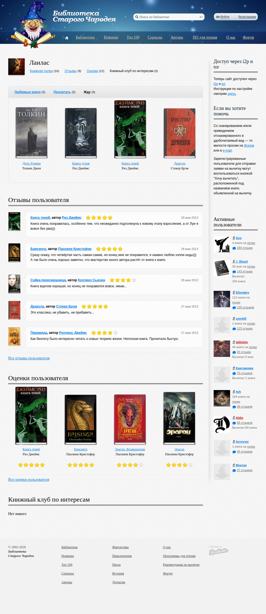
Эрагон (179, 449)
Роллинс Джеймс (73, 333)
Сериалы (155, 37)
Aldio (238, 418)
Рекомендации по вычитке (181, 565)
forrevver (240, 442)
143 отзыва (242, 271)
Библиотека (85, 37)
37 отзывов (242, 470)
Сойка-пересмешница (48, 280)
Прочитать (62, 92)
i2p (216, 84)
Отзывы (70, 71)
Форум (248, 37)
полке (251, 243)
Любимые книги (28, 92)
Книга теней (130, 163)
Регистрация (247, 17)
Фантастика (120, 547)
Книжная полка (41, 71)
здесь (232, 94)
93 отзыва (241, 352)
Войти (224, 17)
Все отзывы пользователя (29, 358)
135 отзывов (243, 307)
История (118, 573)
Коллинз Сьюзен (91, 280)
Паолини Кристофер (74, 249)
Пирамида (38, 333)
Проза (116, 565)
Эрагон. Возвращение (130, 449)
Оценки (92, 71)
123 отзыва (242, 328)
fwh (236, 392)
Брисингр (38, 249)
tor (223, 84)
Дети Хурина (31, 163)
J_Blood (240, 261)
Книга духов (80, 163)
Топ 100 (133, 37)
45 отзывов (242, 451)
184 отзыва (242, 247)
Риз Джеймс (71, 218)
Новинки (111, 37)
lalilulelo (240, 342)
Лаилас (39, 62)
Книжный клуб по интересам (131, 71)
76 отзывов (242, 373)
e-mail (227, 150)
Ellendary (241, 292)
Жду (87, 92)
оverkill (239, 318)
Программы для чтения (179, 556)
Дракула (179, 163)
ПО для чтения (205, 37)
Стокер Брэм (66, 306)
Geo (237, 238)
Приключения (122, 556)
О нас (231, 37)
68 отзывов (242, 406)
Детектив (118, 582)
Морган (239, 465)
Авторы (177, 37)
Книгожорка (242, 368)
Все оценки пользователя (28, 479)
